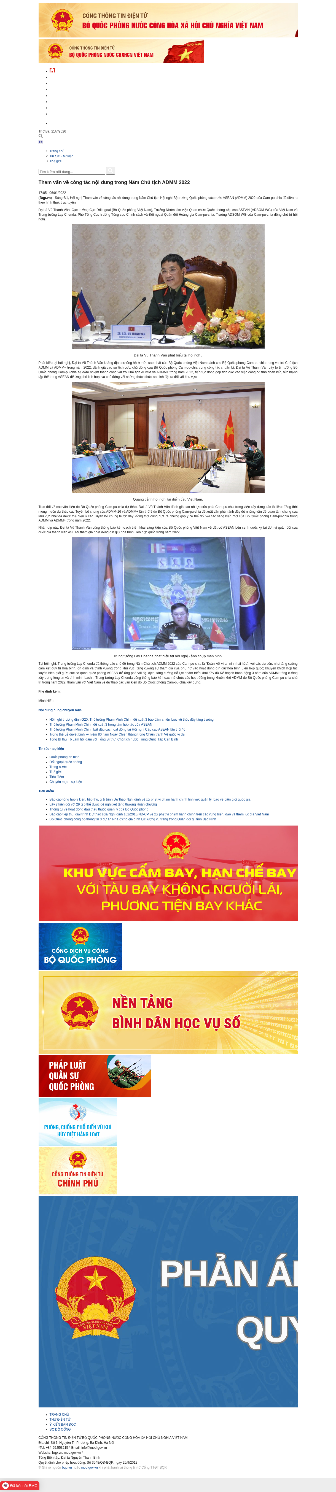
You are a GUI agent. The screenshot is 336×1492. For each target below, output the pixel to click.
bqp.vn (67, 1467)
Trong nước (58, 767)
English (56, 122)
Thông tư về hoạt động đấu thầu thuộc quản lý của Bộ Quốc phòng (99, 809)
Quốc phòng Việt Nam (68, 89)
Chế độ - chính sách (67, 107)
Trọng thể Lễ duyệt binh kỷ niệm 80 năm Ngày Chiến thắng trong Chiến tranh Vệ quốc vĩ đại (118, 734)
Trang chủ (57, 151)
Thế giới (55, 161)
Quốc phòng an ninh (64, 757)
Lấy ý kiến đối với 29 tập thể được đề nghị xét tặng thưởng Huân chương (103, 804)
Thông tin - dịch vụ (66, 113)
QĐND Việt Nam (62, 83)
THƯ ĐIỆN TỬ (60, 1419)
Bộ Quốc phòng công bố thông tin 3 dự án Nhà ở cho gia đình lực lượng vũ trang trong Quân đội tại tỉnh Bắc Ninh (133, 819)
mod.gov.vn (89, 1467)
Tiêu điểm (57, 777)
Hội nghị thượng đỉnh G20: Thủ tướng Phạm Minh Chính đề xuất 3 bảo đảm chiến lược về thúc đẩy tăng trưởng (132, 719)
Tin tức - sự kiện (63, 77)
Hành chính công (64, 101)
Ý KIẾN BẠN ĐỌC (63, 1424)
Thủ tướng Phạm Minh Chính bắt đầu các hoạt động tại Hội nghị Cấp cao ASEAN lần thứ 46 (118, 729)
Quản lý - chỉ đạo (64, 95)
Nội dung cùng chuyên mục (60, 710)
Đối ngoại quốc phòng (66, 762)
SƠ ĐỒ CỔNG (60, 1429)
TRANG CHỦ (59, 1415)
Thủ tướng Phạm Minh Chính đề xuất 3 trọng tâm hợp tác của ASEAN (101, 724)
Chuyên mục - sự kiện (66, 782)
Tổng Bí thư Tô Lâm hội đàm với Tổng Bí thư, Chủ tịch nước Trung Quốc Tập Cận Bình (114, 739)
